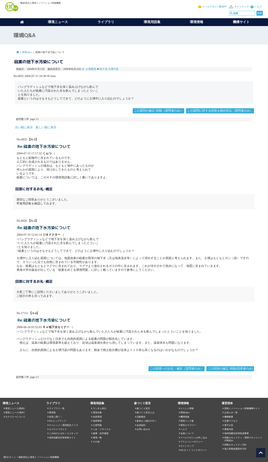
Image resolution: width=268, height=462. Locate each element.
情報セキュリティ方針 (235, 444)
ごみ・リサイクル (102, 429)
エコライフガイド (58, 429)
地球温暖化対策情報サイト (62, 437)
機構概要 (228, 417)
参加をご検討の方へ (147, 421)
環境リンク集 (187, 421)
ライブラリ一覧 (57, 408)
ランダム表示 (99, 408)
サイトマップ (241, 6)
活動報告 (141, 417)
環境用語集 (152, 22)
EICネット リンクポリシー (193, 450)
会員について (187, 433)
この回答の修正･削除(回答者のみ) (230, 368)
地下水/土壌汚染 (109, 69)
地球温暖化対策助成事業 (236, 433)
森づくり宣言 (143, 408)
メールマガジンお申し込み (193, 437)
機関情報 (184, 417)
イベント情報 (187, 408)
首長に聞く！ (55, 417)
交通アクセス (231, 421)
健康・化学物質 (101, 433)
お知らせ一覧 (231, 412)
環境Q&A (27, 52)
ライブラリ (106, 22)
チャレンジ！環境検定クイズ (63, 425)
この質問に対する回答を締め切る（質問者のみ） (220, 110)
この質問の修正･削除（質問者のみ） (158, 110)
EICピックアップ (57, 421)
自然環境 (97, 417)
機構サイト (241, 22)
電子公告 (228, 425)
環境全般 (97, 412)
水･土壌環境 (89, 69)
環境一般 (97, 437)
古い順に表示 (24, 127)
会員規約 (141, 425)
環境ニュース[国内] (15, 408)
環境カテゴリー (188, 425)
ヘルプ (258, 6)
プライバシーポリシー (191, 441)
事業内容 (228, 429)
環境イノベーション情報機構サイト (242, 408)
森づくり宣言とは (145, 412)
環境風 (52, 412)
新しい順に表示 (46, 127)
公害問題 (97, 425)
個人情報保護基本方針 (235, 448)
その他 (96, 441)
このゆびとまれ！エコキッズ (63, 433)
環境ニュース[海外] (15, 412)
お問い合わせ (143, 429)
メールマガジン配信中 (214, 6)
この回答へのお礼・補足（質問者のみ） (176, 368)
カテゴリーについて (15, 417)
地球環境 (97, 421)
